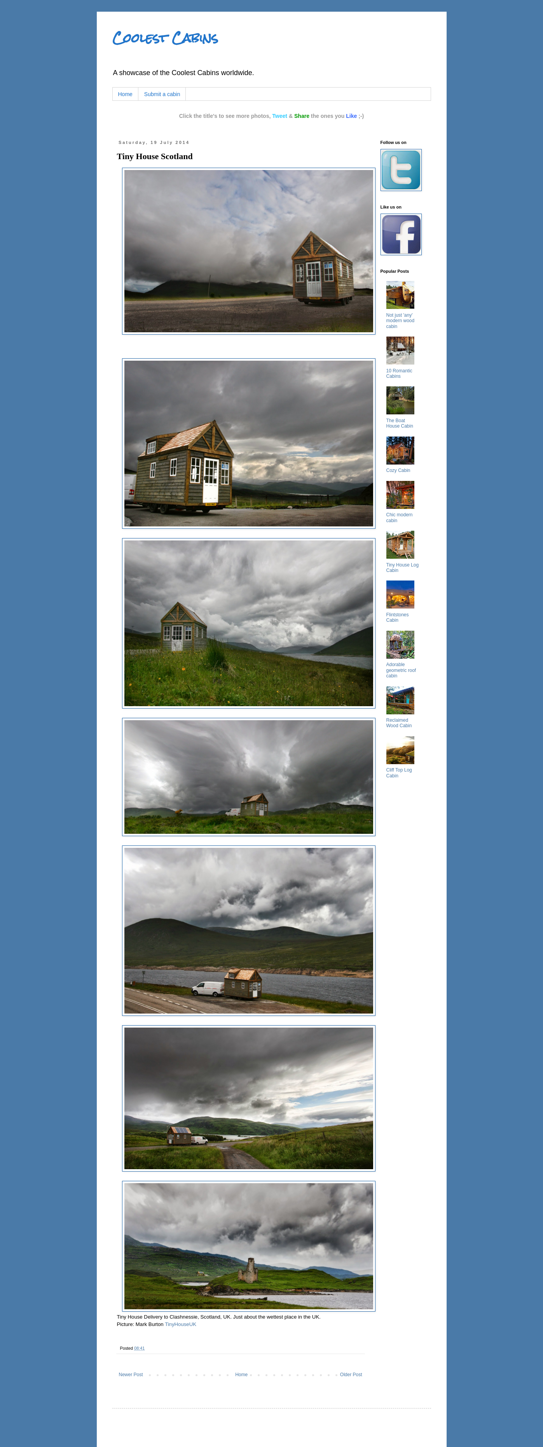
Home (125, 94)
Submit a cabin (162, 94)
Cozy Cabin (398, 470)
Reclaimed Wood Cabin (399, 722)
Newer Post (131, 1374)
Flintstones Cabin (397, 617)
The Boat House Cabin (399, 423)
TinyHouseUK (180, 1324)
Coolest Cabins (165, 38)
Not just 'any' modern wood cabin (400, 320)
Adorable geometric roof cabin (401, 670)
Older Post (351, 1374)
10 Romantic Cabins (399, 373)
